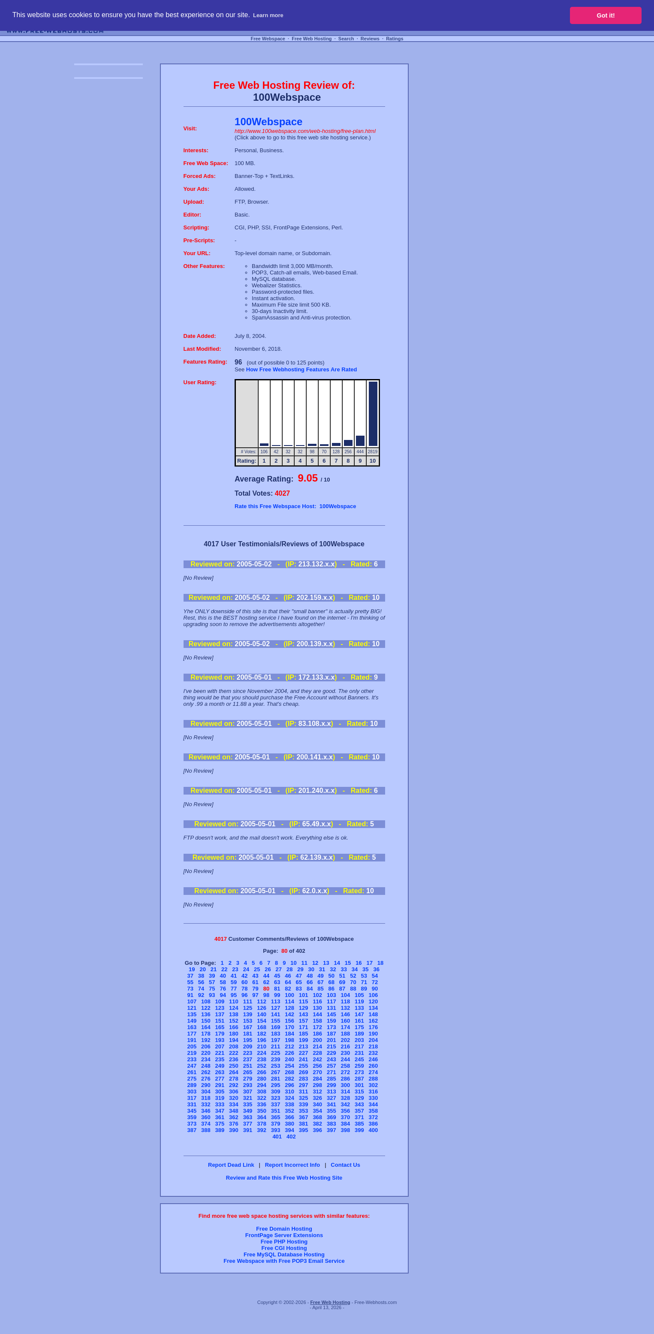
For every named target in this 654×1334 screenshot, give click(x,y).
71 (364, 982)
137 (220, 1014)
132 (345, 1008)
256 (317, 1066)
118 (345, 1001)
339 (303, 1104)
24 (246, 969)
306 (233, 1091)
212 (289, 1046)
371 (359, 1117)
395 (303, 1130)
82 (288, 988)
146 (345, 1014)
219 (191, 1053)
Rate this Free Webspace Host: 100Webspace (295, 506)
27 (279, 969)
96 (244, 995)
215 (331, 1046)
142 (289, 1014)
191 (191, 1040)
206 (206, 1046)
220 (206, 1053)
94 (223, 995)
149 (191, 1021)
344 (373, 1104)
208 (233, 1046)
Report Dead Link (231, 1165)
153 (248, 1021)
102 (317, 995)
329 (359, 1098)
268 (289, 1072)
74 (201, 988)
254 (289, 1066)
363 (248, 1117)
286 (345, 1078)
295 (275, 1085)
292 (233, 1085)
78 (244, 988)
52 (353, 976)
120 (373, 1001)
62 (266, 982)
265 (248, 1072)
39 (212, 976)
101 (303, 995)
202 (345, 1040)
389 (220, 1130)
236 (233, 1059)
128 (289, 1008)
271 (331, 1072)
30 (311, 969)
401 (277, 1136)
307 (248, 1091)
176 (373, 1027)
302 (373, 1085)
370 (345, 1117)
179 (220, 1033)
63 (277, 982)
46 (288, 976)
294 (261, 1085)
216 (345, 1046)
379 (275, 1123)
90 (375, 988)
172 (317, 1027)
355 (331, 1111)
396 (317, 1130)
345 (191, 1111)
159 (331, 1021)
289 (191, 1085)
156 (289, 1021)
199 (303, 1040)
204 (373, 1040)
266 (261, 1072)
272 (345, 1072)
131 (331, 1008)
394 (289, 1130)
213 (303, 1046)
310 (289, 1091)
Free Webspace (267, 38)
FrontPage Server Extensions (284, 1235)
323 (275, 1098)
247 (191, 1066)
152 (233, 1021)
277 (220, 1078)
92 (201, 995)
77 (234, 988)
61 (255, 982)
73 (190, 988)
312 (317, 1091)
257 (331, 1066)
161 (359, 1021)
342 (345, 1104)
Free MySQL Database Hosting (284, 1254)
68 (332, 982)
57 (212, 982)
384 (345, 1123)
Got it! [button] (606, 15)
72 (375, 982)
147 (359, 1014)
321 (248, 1098)
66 (310, 982)
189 (359, 1033)
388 (206, 1130)
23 (235, 969)
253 (275, 1066)
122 (206, 1008)
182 (261, 1033)
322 (261, 1098)
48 (310, 976)
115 (303, 1001)
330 (373, 1098)
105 (359, 995)
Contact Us (345, 1165)
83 (299, 988)
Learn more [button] (268, 15)
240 (289, 1059)
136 (206, 1014)
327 (331, 1098)
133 (359, 1008)
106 (373, 995)
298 (317, 1085)
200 (317, 1040)
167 (248, 1027)
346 (206, 1111)
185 (303, 1033)
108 (206, 1001)
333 (220, 1104)
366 (289, 1117)
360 (206, 1117)
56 (201, 982)
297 (303, 1085)
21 (214, 969)
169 (275, 1027)
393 (275, 1130)
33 (344, 969)
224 (261, 1053)
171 (303, 1027)
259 (359, 1066)
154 (261, 1021)
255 (303, 1066)
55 (190, 982)
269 (303, 1072)
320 (233, 1098)
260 (373, 1066)
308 (261, 1091)
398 (345, 1130)
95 (234, 995)
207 (220, 1046)
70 (353, 982)
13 (326, 963)
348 (233, 1111)
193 (220, 1040)
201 (331, 1040)
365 (275, 1117)
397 (331, 1130)
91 (190, 995)
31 (322, 969)
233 (191, 1059)
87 (342, 988)
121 (191, 1008)
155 (275, 1021)
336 (261, 1104)
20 (202, 969)
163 (191, 1027)
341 (331, 1104)
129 (303, 1008)
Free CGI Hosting (284, 1248)
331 (191, 1104)
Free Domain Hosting (284, 1229)
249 (220, 1066)
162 (373, 1021)
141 (275, 1014)
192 (206, 1040)
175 (359, 1027)
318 (206, 1098)
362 (233, 1117)
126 (261, 1008)
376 (233, 1123)
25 (257, 969)
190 (373, 1033)
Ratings (394, 38)
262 (206, 1072)
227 (303, 1053)
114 (289, 1001)
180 (233, 1033)
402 (291, 1136)
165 (220, 1027)
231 (359, 1053)
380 (289, 1123)
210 (261, 1046)
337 (275, 1104)
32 (333, 969)
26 (268, 969)
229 (331, 1053)
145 (331, 1014)
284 (317, 1078)
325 (303, 1098)
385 (359, 1123)
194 (233, 1040)
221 (220, 1053)
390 (233, 1130)
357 (359, 1111)
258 (345, 1066)
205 (191, 1046)
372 (373, 1117)
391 (248, 1130)
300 (345, 1085)
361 (220, 1117)
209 (248, 1046)
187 (331, 1033)
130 (317, 1008)
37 (190, 976)
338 (289, 1104)
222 (233, 1053)
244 (345, 1059)
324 (289, 1098)
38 (201, 976)
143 (303, 1014)
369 (331, 1117)
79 (255, 988)
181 (248, 1033)
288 (373, 1078)
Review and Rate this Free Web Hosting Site (284, 1177)
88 (353, 988)
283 (303, 1078)
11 (304, 963)
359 (191, 1117)
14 (337, 963)
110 (233, 1001)
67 (320, 982)
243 (331, 1059)
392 (261, 1130)
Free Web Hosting (311, 38)
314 (345, 1091)
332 (206, 1104)
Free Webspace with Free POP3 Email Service (283, 1261)
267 (275, 1072)
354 (317, 1111)
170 (289, 1027)
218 (373, 1046)
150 (206, 1021)
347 (220, 1111)
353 (303, 1111)
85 (320, 988)
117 (331, 1001)
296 (289, 1085)
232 (373, 1053)
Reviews (370, 38)
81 (277, 988)
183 (275, 1033)
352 (289, 1111)
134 (373, 1008)
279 (248, 1078)
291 (220, 1085)
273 (359, 1072)
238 (261, 1059)
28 (289, 969)
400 (373, 1130)
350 (261, 1111)
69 (342, 982)
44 (266, 976)
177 (191, 1033)
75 (212, 988)
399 (359, 1130)
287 (359, 1078)
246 (373, 1059)
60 (244, 982)
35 (365, 969)
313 (331, 1091)
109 (220, 1001)
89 (364, 988)
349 (248, 1111)
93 (212, 995)
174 (345, 1027)
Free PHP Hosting (284, 1241)
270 (317, 1072)
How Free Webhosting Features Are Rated (301, 369)
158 (317, 1021)
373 (191, 1123)
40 (223, 976)
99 (277, 995)
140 (261, 1014)
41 (234, 976)
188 (345, 1033)
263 (220, 1072)
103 (331, 995)
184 (289, 1033)
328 (345, 1098)
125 (248, 1008)
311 (303, 1091)
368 (317, 1117)
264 (233, 1072)
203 (359, 1040)
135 (191, 1014)
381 (303, 1123)
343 (359, 1104)
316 (373, 1091)
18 (380, 963)
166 (233, 1027)
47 (299, 976)
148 (373, 1014)
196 (261, 1040)
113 (275, 1001)
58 (223, 982)
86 (332, 988)
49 (320, 976)
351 (275, 1111)
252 (261, 1066)
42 (244, 976)
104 (345, 995)
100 (289, 995)
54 (375, 976)
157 (303, 1021)
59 (234, 982)
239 (275, 1059)
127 (275, 1008)
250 (233, 1066)
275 (191, 1078)
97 (255, 995)
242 (317, 1059)
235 (220, 1059)
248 (206, 1066)
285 (331, 1078)
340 (317, 1104)
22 (224, 969)
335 (248, 1104)
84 (310, 988)
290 (206, 1085)
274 (373, 1072)
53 (364, 976)
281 (275, 1078)
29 (300, 969)
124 (233, 1008)
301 (359, 1085)
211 (275, 1046)
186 (317, 1033)
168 (261, 1027)
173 (331, 1027)
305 (220, 1091)
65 (299, 982)
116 (317, 1001)
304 (206, 1091)
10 (293, 963)
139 (248, 1014)
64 (288, 982)
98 (266, 995)
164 (206, 1027)
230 (345, 1053)
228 (317, 1053)
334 (233, 1104)
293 (248, 1085)
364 (261, 1117)
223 (248, 1053)
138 (233, 1014)
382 (317, 1123)
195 (248, 1040)
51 (342, 976)
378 (261, 1123)
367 (303, 1117)
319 (220, 1098)
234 (206, 1059)
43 (255, 976)
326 (317, 1098)
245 (359, 1059)
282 (289, 1078)
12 (315, 963)
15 (348, 963)
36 (376, 969)
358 (373, 1111)
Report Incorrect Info (292, 1165)
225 (275, 1053)
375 (220, 1123)
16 (359, 963)
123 (220, 1008)
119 (359, 1001)
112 (261, 1001)
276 (206, 1078)
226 (289, 1053)
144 (317, 1014)
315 (359, 1091)
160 (345, 1021)
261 (191, 1072)
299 (331, 1085)
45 (277, 976)
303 (191, 1091)
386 (373, 1123)
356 (345, 1111)
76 (223, 988)
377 (248, 1123)
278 (233, 1078)
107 (191, 1001)
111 (248, 1001)
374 (206, 1123)
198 (289, 1040)
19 (192, 969)
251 (248, 1066)
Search (346, 38)
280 (261, 1078)
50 (332, 976)
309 (275, 1091)
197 (275, 1040)
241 (303, 1059)
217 (359, 1046)
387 (191, 1130)
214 (317, 1046)
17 (369, 963)
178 (206, 1033)
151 (220, 1021)
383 (331, 1123)
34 (355, 969)
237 (248, 1059)
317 (191, 1098)
